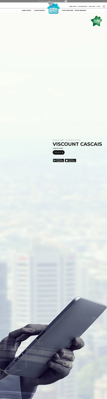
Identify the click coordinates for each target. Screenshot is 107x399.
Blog (98, 6)
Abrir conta (72, 6)
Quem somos (26, 10)
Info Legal (92, 6)
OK (66, 1)
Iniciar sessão (83, 6)
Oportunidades (80, 10)
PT (104, 6)
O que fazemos (39, 10)
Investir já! (58, 152)
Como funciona (67, 10)
